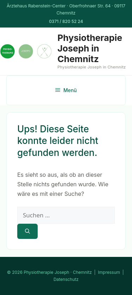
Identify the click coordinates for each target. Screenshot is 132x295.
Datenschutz (66, 279)
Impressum (109, 272)
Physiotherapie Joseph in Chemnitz (89, 48)
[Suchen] (27, 231)
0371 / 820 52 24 (66, 21)
